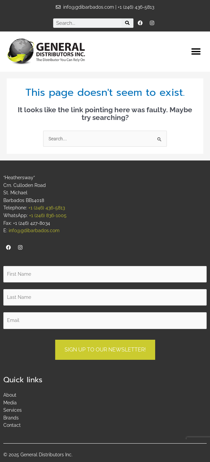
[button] (195, 51)
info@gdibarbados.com (34, 230)
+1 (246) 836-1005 (48, 215)
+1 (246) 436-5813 (46, 207)
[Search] (127, 23)
